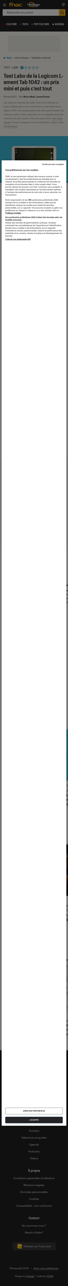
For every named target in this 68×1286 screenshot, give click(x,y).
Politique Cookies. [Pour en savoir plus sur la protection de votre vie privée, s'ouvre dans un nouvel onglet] (13, 213)
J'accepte (34, 1120)
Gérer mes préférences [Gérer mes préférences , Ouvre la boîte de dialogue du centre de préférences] (34, 1111)
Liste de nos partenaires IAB (17, 239)
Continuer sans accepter (53, 164)
